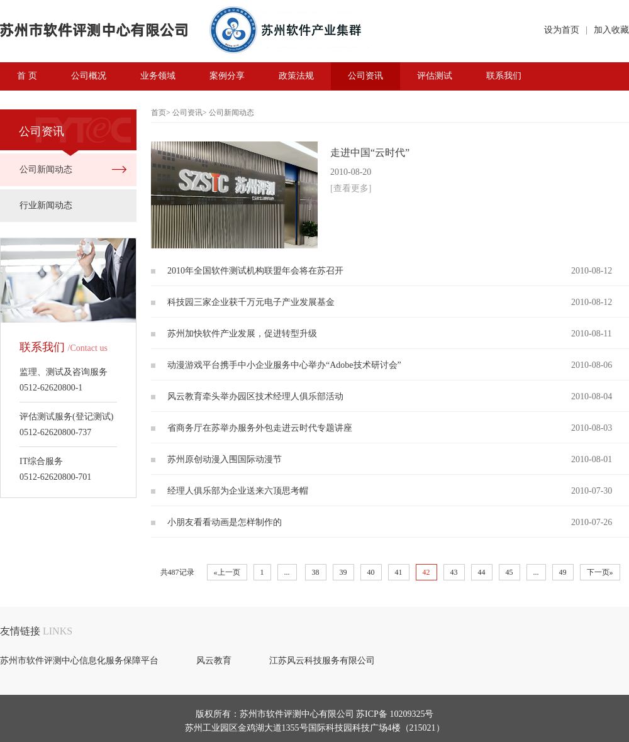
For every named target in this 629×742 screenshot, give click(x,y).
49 (563, 572)
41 (399, 572)
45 (509, 572)
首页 (158, 112)
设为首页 (561, 30)
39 (343, 572)
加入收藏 (611, 30)
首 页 (27, 75)
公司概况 (88, 75)
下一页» (600, 572)
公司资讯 (365, 75)
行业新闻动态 (45, 205)
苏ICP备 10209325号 (394, 714)
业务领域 (157, 75)
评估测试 (434, 75)
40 (371, 572)
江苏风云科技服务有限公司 (322, 660)
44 (482, 572)
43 (454, 572)
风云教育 (213, 660)
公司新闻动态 (45, 169)
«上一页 (227, 572)
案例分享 (227, 75)
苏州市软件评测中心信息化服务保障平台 (79, 660)
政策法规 (296, 75)
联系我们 (503, 75)
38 (316, 572)
